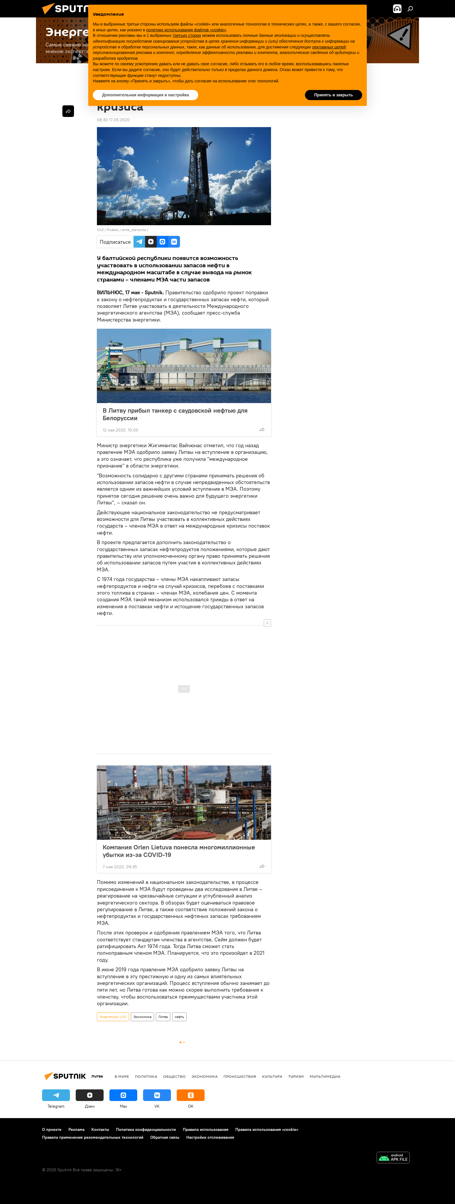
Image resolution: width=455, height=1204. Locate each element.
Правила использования (205, 1129)
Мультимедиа (325, 1076)
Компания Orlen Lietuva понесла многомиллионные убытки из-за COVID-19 (179, 850)
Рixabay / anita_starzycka (126, 230)
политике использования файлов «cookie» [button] (186, 30)
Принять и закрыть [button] (333, 95)
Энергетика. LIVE (113, 1017)
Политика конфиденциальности (146, 1129)
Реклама (76, 1129)
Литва (163, 1017)
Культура (272, 1076)
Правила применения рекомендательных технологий (92, 1137)
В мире (122, 1076)
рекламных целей (329, 47)
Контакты (100, 1129)
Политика (146, 1076)
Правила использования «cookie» (266, 1129)
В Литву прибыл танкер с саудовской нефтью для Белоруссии (175, 414)
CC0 (100, 230)
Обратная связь (164, 1137)
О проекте (52, 1129)
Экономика (142, 1017)
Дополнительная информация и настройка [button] (145, 95)
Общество (174, 1076)
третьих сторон (187, 35)
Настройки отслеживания (210, 1137)
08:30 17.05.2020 (113, 119)
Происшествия (239, 1076)
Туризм (296, 1076)
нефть (179, 1017)
